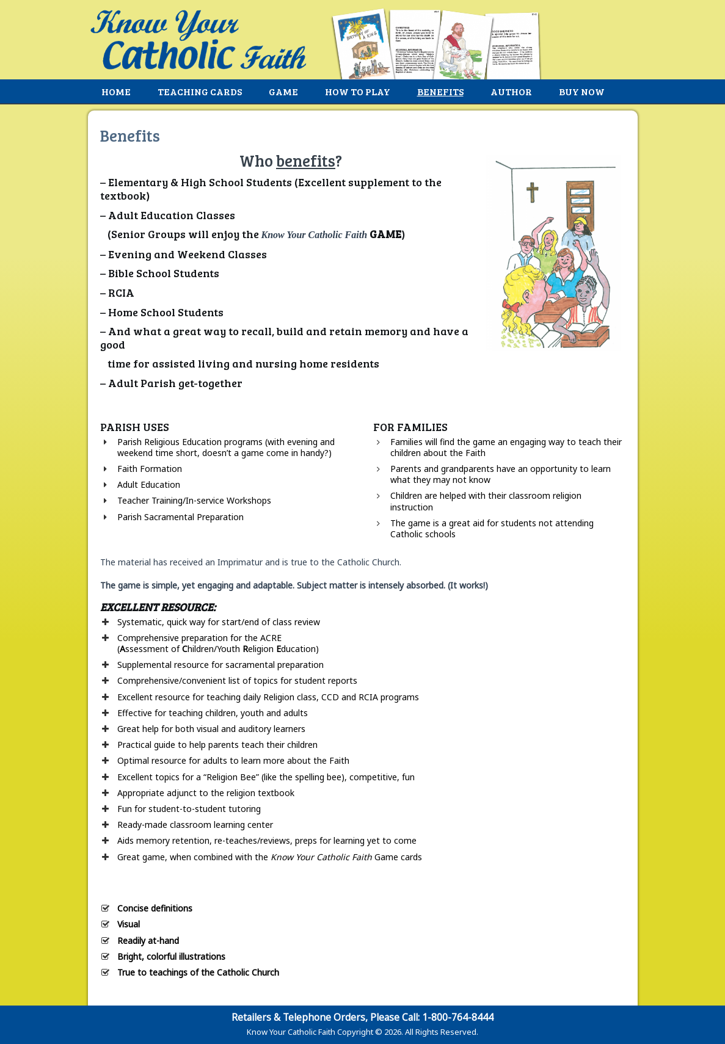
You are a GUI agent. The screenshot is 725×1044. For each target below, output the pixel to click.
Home (116, 91)
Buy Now (582, 91)
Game (283, 91)
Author (511, 91)
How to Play (357, 91)
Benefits (440, 91)
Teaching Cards (200, 91)
